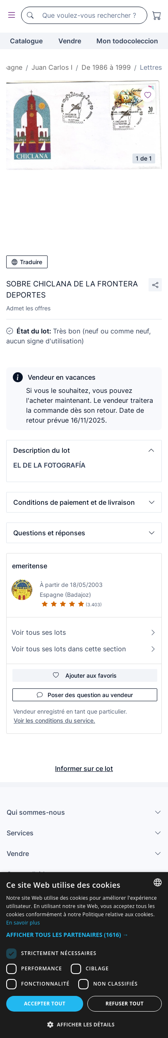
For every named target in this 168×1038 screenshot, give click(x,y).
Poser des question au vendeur (85, 694)
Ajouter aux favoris (85, 675)
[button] (84, 450)
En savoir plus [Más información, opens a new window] (23, 922)
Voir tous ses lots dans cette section (84, 649)
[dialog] (84, 955)
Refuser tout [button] (125, 1003)
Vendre (69, 41)
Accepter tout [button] (44, 1003)
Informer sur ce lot (84, 768)
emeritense (29, 566)
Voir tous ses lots (84, 632)
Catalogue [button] (26, 41)
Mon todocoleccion (127, 41)
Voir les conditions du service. (54, 720)
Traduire (27, 261)
